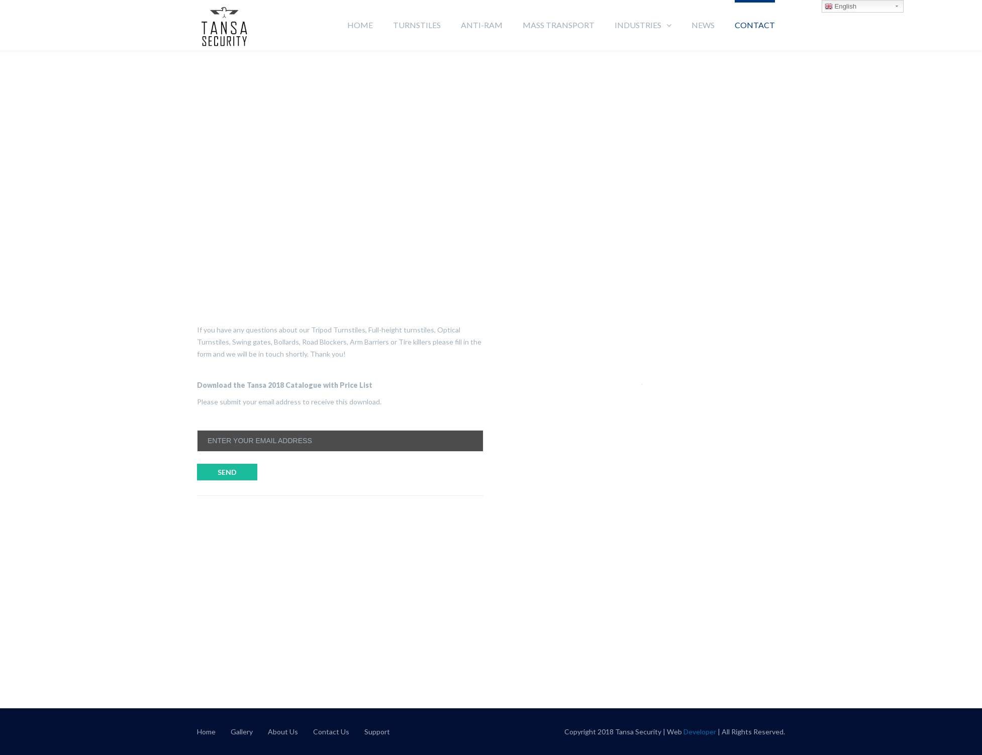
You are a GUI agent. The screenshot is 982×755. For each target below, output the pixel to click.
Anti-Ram (482, 25)
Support (377, 731)
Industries (638, 25)
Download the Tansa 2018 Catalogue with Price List (284, 385)
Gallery (242, 731)
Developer (699, 731)
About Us (283, 731)
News (703, 25)
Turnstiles (417, 25)
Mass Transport (559, 25)
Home (360, 25)
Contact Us (331, 731)
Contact (755, 25)
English (840, 7)
